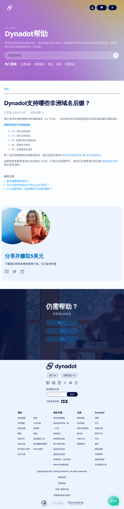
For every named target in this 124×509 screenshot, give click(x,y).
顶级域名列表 (110, 161)
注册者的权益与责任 (62, 495)
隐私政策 (62, 477)
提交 (72, 394)
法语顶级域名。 (95, 155)
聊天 (62, 322)
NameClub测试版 (60, 464)
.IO (13, 140)
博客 (62, 339)
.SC (13, 135)
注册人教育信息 (62, 489)
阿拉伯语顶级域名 (71, 155)
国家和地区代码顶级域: (17, 124)
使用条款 (62, 483)
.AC (13, 144)
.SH (13, 149)
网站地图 (99, 449)
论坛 (62, 331)
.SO (13, 131)
